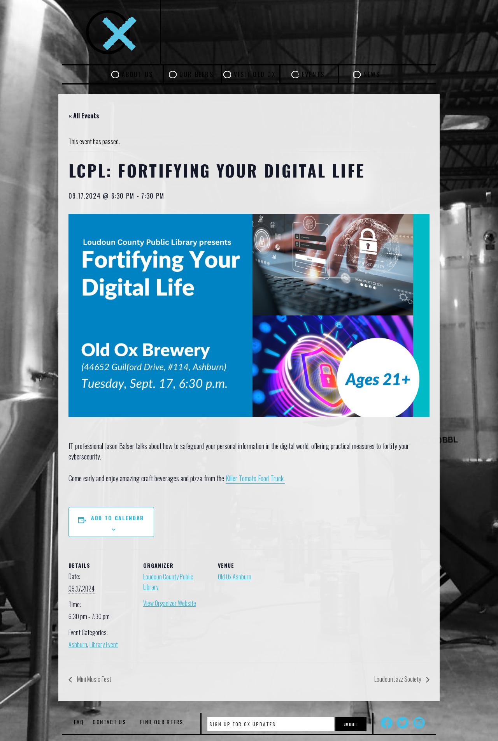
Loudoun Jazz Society (398, 679)
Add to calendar (117, 518)
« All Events (83, 115)
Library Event (103, 644)
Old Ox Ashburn (234, 576)
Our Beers (196, 74)
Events (313, 74)
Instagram (419, 723)
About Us (137, 74)
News (372, 74)
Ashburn (77, 644)
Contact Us (109, 722)
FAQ (79, 722)
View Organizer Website (169, 603)
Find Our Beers (161, 722)
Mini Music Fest (93, 679)
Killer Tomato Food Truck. (255, 478)
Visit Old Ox (255, 74)
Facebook (387, 723)
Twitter (403, 723)
